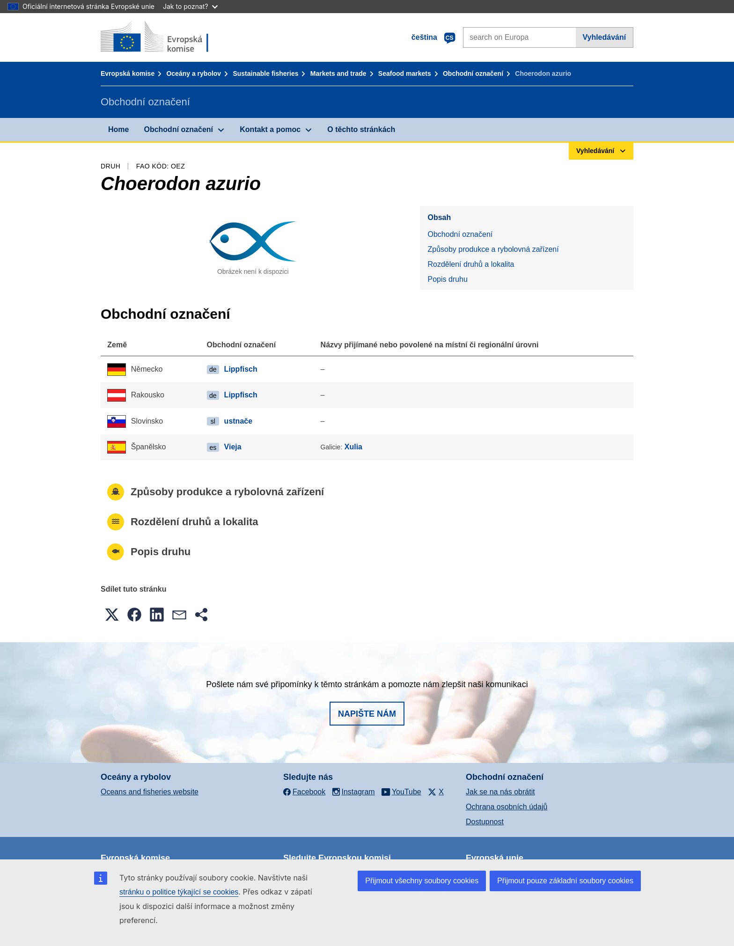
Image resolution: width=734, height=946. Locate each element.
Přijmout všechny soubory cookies (421, 881)
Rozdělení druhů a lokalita (470, 264)
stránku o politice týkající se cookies (178, 892)
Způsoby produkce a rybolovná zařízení (492, 249)
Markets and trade (338, 73)
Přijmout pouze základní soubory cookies (565, 881)
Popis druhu (447, 279)
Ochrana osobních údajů (506, 807)
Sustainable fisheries (265, 73)
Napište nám (367, 714)
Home (118, 129)
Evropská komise (127, 73)
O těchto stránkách (361, 129)
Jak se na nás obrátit (500, 792)
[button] (112, 614)
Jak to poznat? (190, 6)
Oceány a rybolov (193, 73)
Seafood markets (404, 73)
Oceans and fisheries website (149, 792)
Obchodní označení (473, 73)
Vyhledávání (604, 37)
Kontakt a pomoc (270, 129)
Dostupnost (485, 822)
